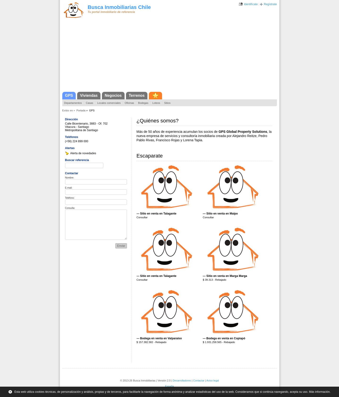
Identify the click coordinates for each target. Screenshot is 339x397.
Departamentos (73, 102)
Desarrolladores (182, 380)
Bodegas (143, 102)
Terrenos (137, 95)
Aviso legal (212, 380)
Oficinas (129, 102)
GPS (69, 95)
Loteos (156, 102)
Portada (81, 110)
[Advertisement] (169, 56)
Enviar (121, 245)
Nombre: (69, 177)
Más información (319, 391)
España (169, 386)
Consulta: (70, 208)
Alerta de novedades (83, 153)
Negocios (113, 95)
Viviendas (88, 95)
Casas (89, 102)
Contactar (199, 380)
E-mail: (68, 187)
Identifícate (251, 4)
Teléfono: (70, 198)
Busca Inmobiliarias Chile (119, 7)
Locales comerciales (109, 102)
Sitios (167, 102)
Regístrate (270, 4)
